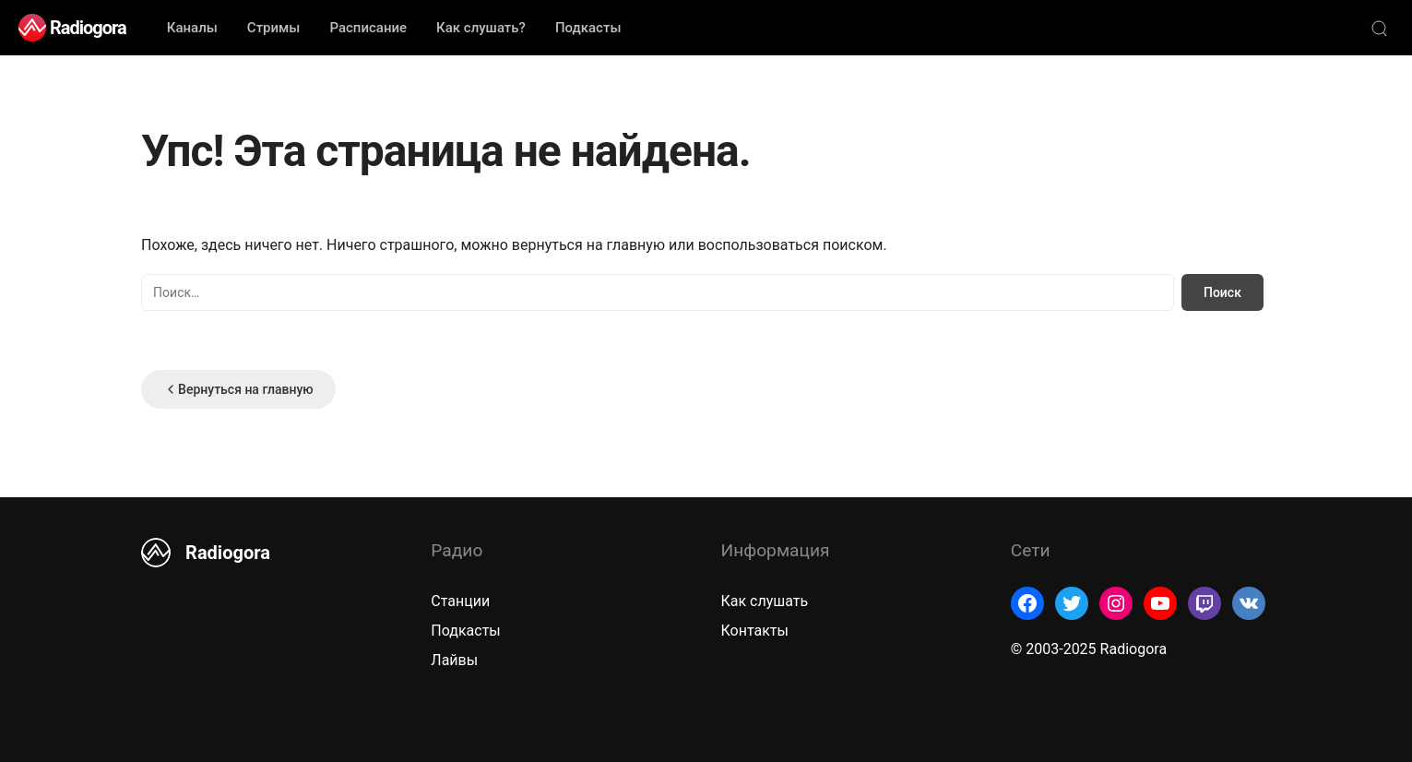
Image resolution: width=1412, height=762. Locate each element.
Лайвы (454, 660)
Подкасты (588, 27)
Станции (460, 601)
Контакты (755, 630)
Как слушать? (481, 27)
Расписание (368, 27)
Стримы (274, 27)
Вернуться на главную (238, 389)
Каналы (192, 27)
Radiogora (88, 28)
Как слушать (765, 601)
